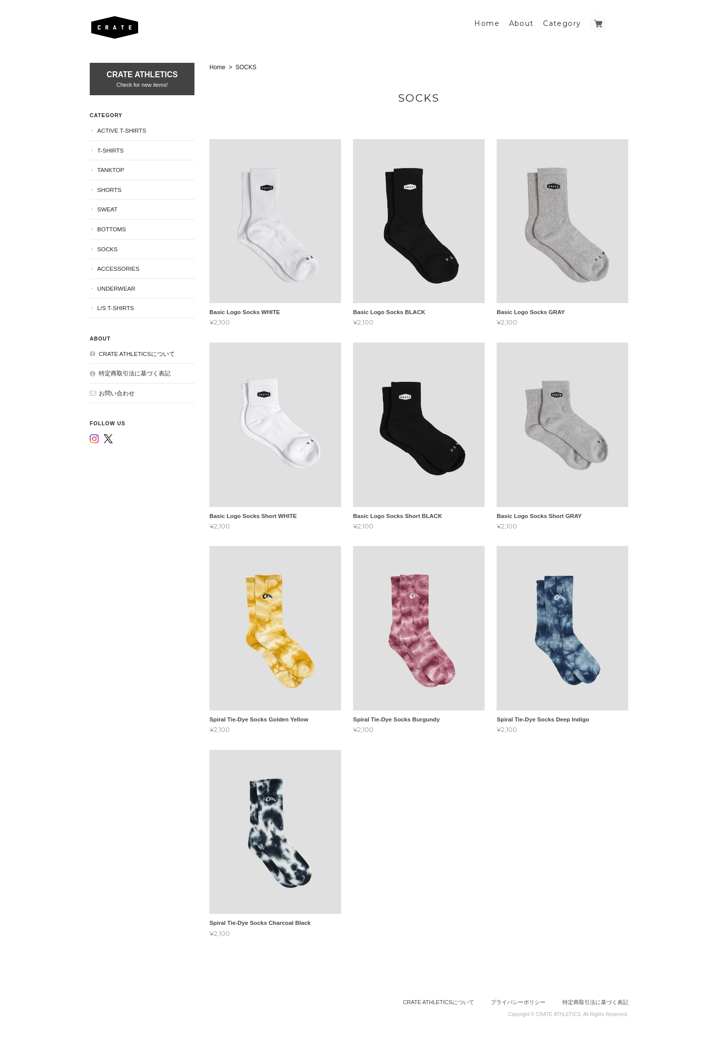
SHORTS (109, 189)
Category (562, 23)
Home (487, 23)
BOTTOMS (111, 229)
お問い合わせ (117, 393)
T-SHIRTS (110, 150)
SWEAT (107, 209)
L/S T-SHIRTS (115, 308)
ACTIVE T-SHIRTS (121, 130)
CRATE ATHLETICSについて (137, 353)
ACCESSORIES (118, 268)
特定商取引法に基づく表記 (135, 373)
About (521, 23)
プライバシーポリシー (518, 1002)
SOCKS (107, 249)
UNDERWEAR (116, 288)
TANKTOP (110, 170)
